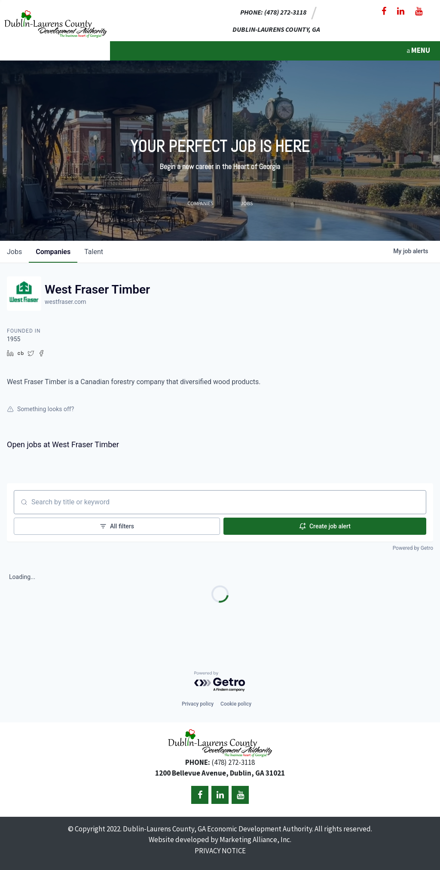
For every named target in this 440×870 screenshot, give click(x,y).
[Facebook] (384, 11)
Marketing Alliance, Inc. (255, 839)
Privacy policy (198, 704)
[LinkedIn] (400, 11)
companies (53, 252)
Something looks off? (40, 409)
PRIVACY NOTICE (220, 850)
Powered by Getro (413, 548)
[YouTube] (418, 11)
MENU (418, 50)
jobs (14, 252)
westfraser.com (65, 301)
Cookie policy (235, 704)
